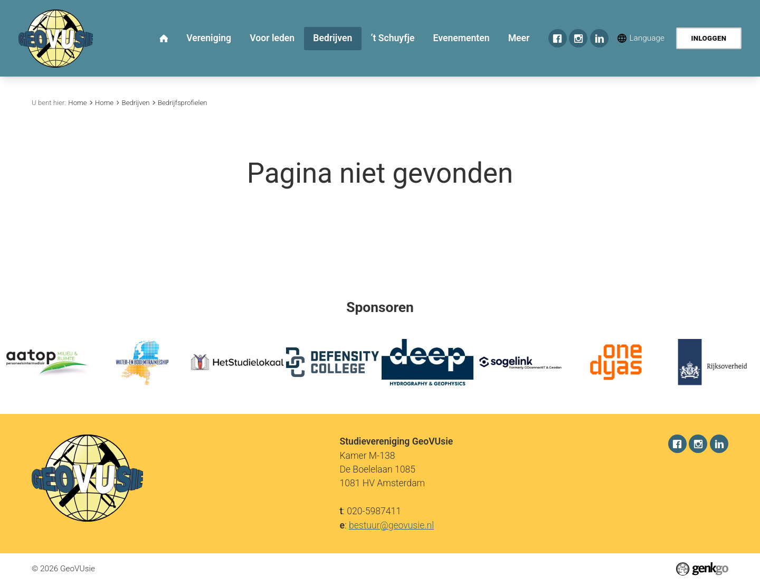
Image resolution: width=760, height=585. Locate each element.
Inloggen (708, 38)
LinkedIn (599, 38)
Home (77, 103)
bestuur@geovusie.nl (391, 525)
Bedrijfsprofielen (182, 103)
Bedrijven (136, 103)
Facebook (557, 38)
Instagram (578, 38)
